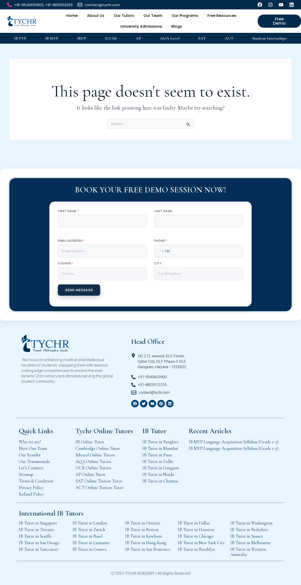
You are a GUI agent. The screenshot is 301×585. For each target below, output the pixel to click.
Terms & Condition (36, 481)
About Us (95, 15)
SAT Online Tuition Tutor (98, 481)
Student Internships (269, 38)
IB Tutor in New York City (201, 542)
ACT (229, 38)
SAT (202, 38)
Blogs (176, 26)
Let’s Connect (31, 467)
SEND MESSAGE (79, 290)
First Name (68, 211)
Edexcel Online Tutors (95, 455)
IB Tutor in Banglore (160, 441)
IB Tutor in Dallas (194, 523)
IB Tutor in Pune (157, 455)
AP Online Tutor (90, 474)
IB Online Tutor (89, 441)
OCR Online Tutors (93, 467)
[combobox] (162, 251)
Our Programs (185, 15)
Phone (160, 240)
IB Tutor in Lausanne (91, 542)
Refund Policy (31, 494)
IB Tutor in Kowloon (143, 536)
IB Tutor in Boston (141, 529)
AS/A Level (169, 38)
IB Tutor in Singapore (38, 523)
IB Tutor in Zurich (88, 529)
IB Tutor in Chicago (195, 536)
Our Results (29, 455)
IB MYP (51, 38)
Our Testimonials (34, 461)
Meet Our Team (33, 448)
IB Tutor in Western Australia (248, 552)
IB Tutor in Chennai (160, 481)
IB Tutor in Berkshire (249, 529)
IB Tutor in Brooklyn (196, 549)
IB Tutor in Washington (251, 523)
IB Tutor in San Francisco (147, 549)
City (158, 263)
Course (65, 263)
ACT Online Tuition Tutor (99, 487)
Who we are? (30, 441)
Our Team (152, 15)
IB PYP (20, 38)
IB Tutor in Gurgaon (160, 467)
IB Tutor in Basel (87, 536)
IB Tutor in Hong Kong (145, 542)
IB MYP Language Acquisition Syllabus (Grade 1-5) (233, 441)
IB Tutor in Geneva (89, 549)
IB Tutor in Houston (196, 529)
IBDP (81, 38)
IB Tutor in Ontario (142, 523)
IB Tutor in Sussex (246, 536)
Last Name (163, 211)
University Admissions (141, 26)
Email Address (71, 240)
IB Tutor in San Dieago (39, 542)
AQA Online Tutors (93, 461)
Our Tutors (124, 15)
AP (138, 38)
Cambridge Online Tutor (97, 448)
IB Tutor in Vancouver (38, 549)
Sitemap (26, 474)
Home (72, 15)
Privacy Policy (31, 487)
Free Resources (221, 15)
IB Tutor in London (89, 523)
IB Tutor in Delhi (157, 461)
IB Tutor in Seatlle (35, 536)
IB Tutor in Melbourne (250, 542)
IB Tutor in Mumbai (160, 448)
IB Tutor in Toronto (36, 529)
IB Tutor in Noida (158, 474)
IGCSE (111, 38)
